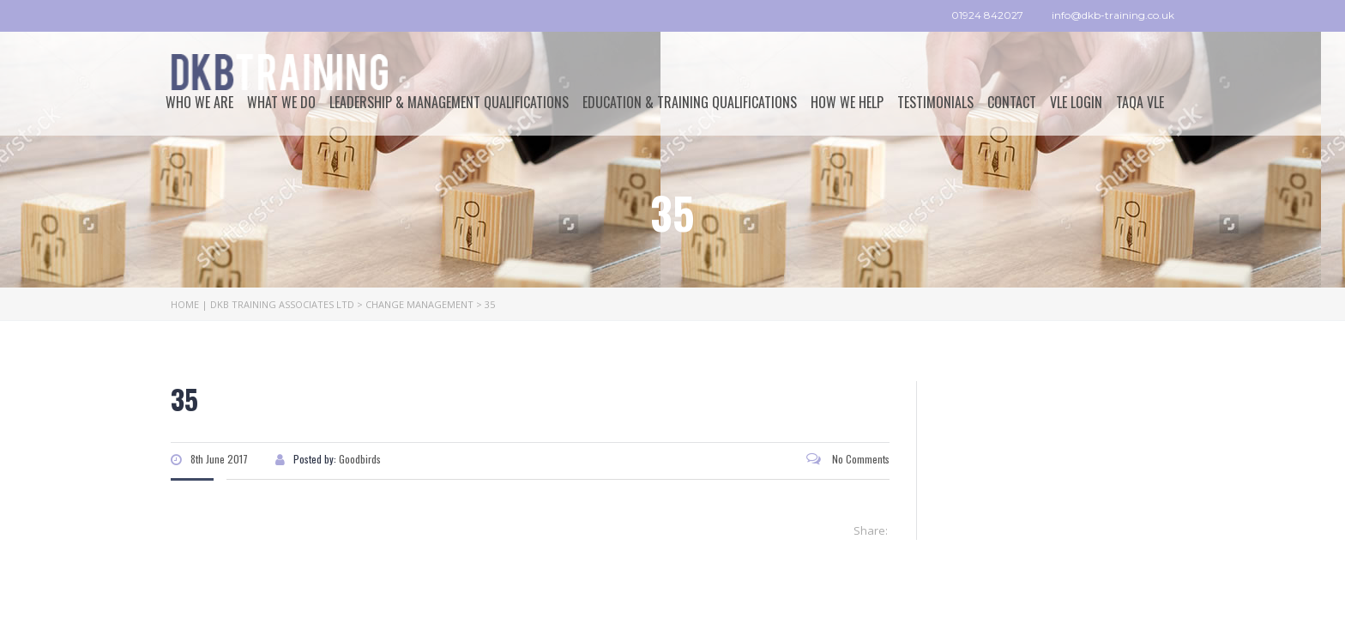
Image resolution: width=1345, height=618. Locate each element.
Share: (870, 530)
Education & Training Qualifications (689, 102)
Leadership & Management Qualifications (449, 102)
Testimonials (935, 102)
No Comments (848, 458)
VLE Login (1076, 102)
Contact (1011, 102)
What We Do (281, 102)
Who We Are (199, 102)
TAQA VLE (1140, 102)
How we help (847, 102)
